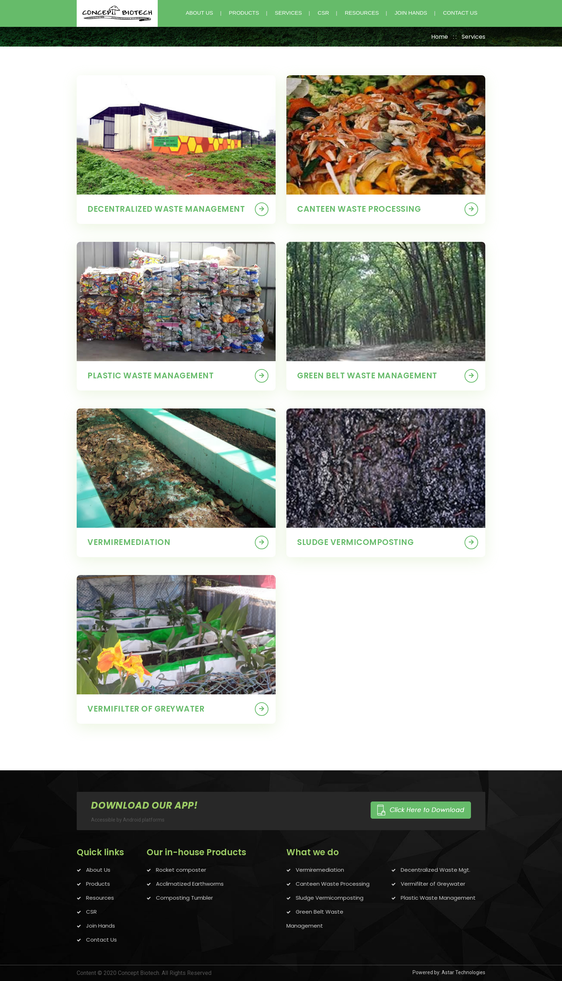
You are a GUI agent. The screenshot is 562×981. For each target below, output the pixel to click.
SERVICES (288, 13)
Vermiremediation (128, 542)
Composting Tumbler (183, 897)
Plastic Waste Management (437, 897)
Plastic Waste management (150, 375)
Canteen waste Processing (359, 209)
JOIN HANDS (411, 13)
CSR (323, 13)
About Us (97, 870)
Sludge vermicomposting (355, 542)
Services (473, 37)
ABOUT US (199, 13)
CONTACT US (460, 13)
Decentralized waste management (166, 209)
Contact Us (101, 939)
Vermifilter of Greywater (145, 708)
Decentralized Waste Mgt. (434, 870)
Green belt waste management (367, 375)
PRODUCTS (244, 13)
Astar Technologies (463, 972)
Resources (362, 13)
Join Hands (100, 925)
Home (439, 37)
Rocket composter (180, 870)
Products (97, 883)
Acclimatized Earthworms (189, 883)
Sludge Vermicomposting (328, 897)
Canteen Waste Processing (332, 883)
